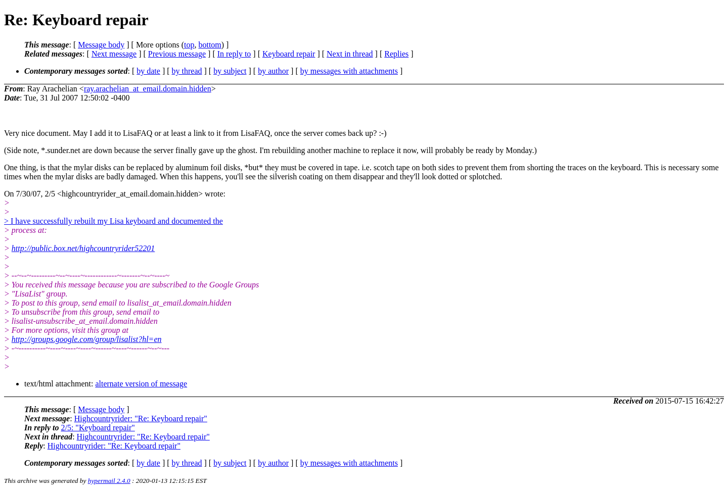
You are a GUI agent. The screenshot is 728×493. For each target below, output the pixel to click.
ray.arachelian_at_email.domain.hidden (147, 88)
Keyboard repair (288, 54)
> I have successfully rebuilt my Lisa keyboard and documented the (113, 221)
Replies (396, 54)
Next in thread (350, 54)
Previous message (177, 54)
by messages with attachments (349, 71)
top (189, 44)
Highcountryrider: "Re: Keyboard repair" (140, 418)
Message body (101, 44)
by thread (187, 71)
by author (273, 71)
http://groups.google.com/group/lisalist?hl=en (87, 339)
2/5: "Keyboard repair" (97, 427)
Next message (114, 54)
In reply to (234, 54)
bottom (209, 44)
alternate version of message (141, 383)
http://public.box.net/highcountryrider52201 (83, 248)
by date (148, 71)
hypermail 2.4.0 (109, 480)
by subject (229, 71)
